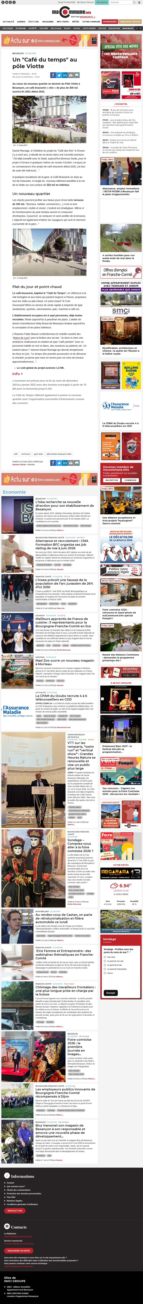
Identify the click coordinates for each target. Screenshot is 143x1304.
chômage (40, 1022)
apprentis (40, 645)
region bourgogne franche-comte (60, 936)
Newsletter (15, 1210)
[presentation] (77, 140)
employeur (41, 1110)
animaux (40, 681)
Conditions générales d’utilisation (22, 1204)
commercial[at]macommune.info (19, 1244)
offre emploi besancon (77, 719)
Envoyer (110, 992)
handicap (51, 1110)
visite (71, 897)
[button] (134, 2)
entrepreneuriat (42, 972)
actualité (41, 693)
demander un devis (19, 1250)
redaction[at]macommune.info (18, 1236)
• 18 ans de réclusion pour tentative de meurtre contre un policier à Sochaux (117, 112)
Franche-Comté (43, 577)
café (15, 454)
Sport (91, 740)
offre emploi (62, 719)
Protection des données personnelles (24, 1193)
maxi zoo (60, 681)
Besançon (18, 53)
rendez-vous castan (82, 936)
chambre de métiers (44, 565)
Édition (75, 17)
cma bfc (57, 565)
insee (64, 604)
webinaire (62, 972)
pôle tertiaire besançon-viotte (59, 454)
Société (81, 538)
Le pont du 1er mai (115, 961)
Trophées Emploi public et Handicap (71, 1110)
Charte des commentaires (18, 1190)
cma (48, 645)
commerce (25, 454)
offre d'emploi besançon (45, 719)
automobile (41, 936)
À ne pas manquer (121, 683)
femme (53, 972)
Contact (10, 1183)
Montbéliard (42, 911)
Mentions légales (14, 1201)
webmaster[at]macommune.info (18, 1266)
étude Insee (54, 604)
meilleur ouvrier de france (80, 645)
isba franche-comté (71, 526)
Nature (82, 740)
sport (79, 818)
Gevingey (40, 616)
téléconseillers (42, 723)
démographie (42, 604)
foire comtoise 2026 (76, 890)
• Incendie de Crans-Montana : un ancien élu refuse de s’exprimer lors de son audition (120, 150)
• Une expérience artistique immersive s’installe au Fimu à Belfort (120, 133)
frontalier (50, 1022)
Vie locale (84, 1036)
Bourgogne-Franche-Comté (50, 538)
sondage (90, 894)
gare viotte (38, 454)
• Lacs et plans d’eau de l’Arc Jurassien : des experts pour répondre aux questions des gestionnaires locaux (120, 124)
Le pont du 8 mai (114, 965)
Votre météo (121, 865)
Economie (30, 53)
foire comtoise (74, 887)
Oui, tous (111, 957)
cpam (39, 716)
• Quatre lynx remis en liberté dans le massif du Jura (119, 141)
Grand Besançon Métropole (76, 736)
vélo (49, 1156)
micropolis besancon (76, 894)
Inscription (111, 480)
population (72, 604)
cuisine (65, 645)
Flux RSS (11, 1197)
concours (56, 645)
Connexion (130, 480)
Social (67, 577)
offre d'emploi (86, 526)
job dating (67, 565)
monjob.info (62, 716)
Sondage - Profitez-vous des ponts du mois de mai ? (118, 950)
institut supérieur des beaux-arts (48, 526)
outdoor (72, 818)
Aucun (110, 973)
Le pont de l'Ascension (117, 969)
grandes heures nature (77, 814)
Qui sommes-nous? (16, 1186)
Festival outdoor (75, 807)
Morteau (40, 657)
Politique (69, 984)
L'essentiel (121, 104)
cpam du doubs (49, 716)
